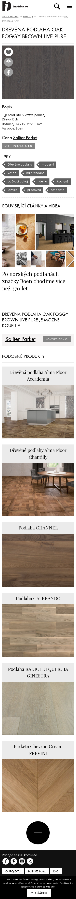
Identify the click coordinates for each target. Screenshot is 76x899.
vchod (12, 173)
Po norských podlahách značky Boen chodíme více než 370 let (33, 281)
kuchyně (63, 181)
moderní (48, 164)
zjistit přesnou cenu (18, 146)
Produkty (28, 16)
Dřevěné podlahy (20, 164)
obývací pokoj (18, 181)
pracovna (34, 190)
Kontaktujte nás (56, 339)
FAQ (55, 871)
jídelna (42, 181)
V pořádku (39, 893)
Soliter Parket (25, 137)
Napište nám (37, 871)
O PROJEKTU (12, 871)
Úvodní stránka (10, 16)
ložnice (12, 190)
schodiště (57, 190)
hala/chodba (35, 173)
